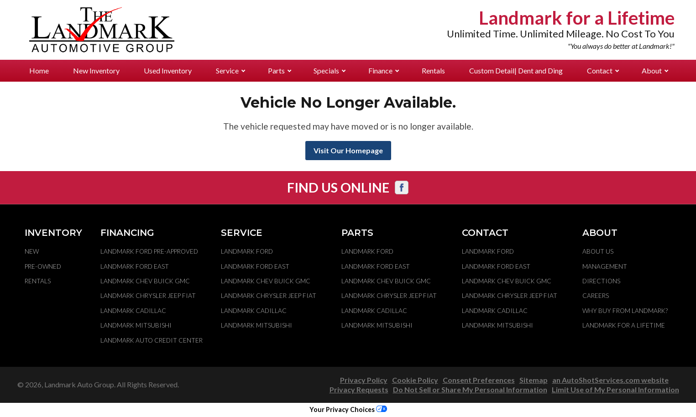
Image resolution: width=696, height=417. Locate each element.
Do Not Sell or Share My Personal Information (470, 389)
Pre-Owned (43, 266)
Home (39, 70)
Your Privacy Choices (348, 409)
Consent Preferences (479, 379)
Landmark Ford (247, 251)
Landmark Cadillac (133, 310)
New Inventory (96, 70)
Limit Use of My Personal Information (615, 389)
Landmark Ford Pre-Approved (149, 251)
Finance (383, 70)
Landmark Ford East (134, 266)
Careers (595, 295)
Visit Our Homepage (348, 150)
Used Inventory (168, 70)
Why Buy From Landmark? (625, 310)
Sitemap (533, 379)
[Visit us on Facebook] (401, 187)
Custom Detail (516, 70)
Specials (329, 70)
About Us (597, 251)
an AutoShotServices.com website (610, 379)
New (32, 251)
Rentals (433, 70)
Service (230, 70)
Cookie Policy (415, 379)
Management (604, 266)
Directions (601, 281)
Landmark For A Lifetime (623, 325)
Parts (279, 70)
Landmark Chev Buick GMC (145, 281)
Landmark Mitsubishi (136, 325)
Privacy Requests (359, 389)
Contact (603, 70)
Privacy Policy (363, 379)
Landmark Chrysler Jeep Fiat (148, 295)
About (655, 70)
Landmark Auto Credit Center (151, 340)
